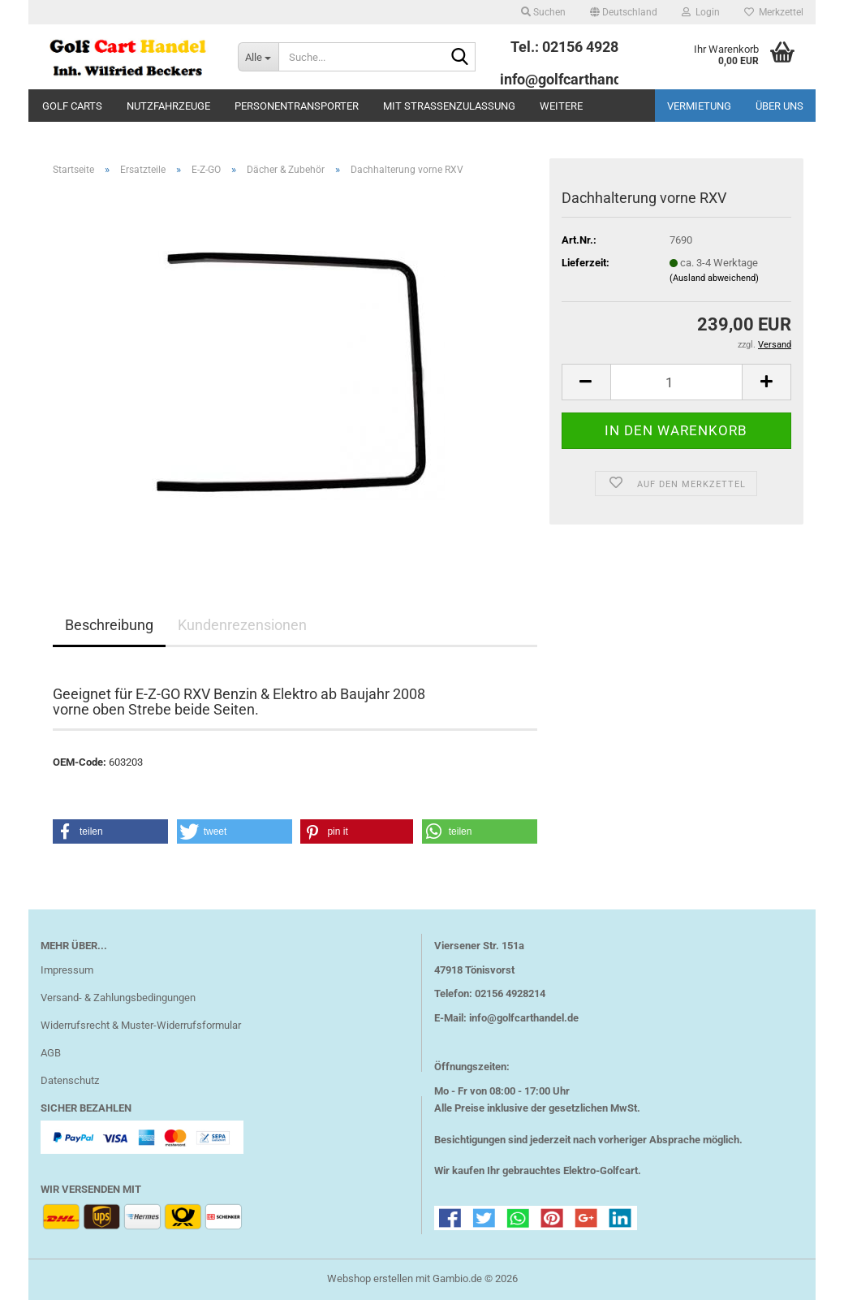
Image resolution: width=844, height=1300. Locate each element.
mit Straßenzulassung (449, 106)
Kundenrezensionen (242, 624)
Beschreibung (109, 624)
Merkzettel (773, 12)
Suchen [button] (543, 12)
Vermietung (699, 106)
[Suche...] (258, 56)
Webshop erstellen (370, 1278)
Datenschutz (70, 1080)
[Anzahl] (676, 382)
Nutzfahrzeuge (168, 106)
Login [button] (701, 12)
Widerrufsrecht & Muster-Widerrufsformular (141, 1025)
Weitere (561, 106)
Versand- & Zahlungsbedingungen (118, 997)
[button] (624, 12)
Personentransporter (297, 106)
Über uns (779, 106)
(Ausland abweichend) (714, 278)
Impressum (67, 970)
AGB (51, 1053)
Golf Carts (72, 106)
